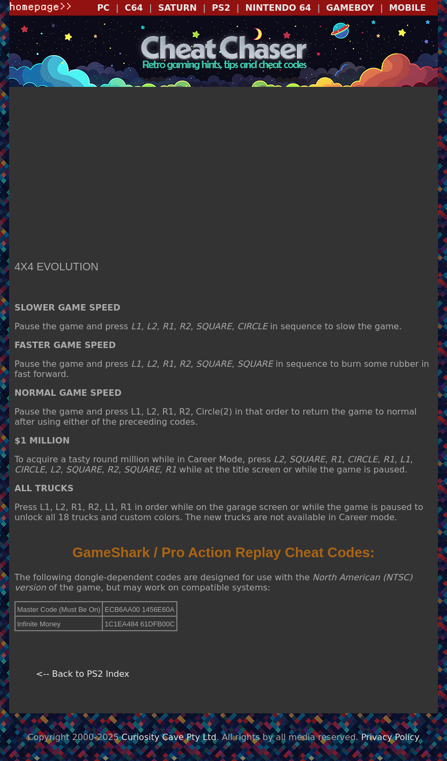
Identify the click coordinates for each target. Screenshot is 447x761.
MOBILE (407, 8)
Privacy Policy (390, 737)
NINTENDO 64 (278, 8)
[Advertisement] (223, 175)
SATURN (177, 8)
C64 (134, 8)
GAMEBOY (350, 8)
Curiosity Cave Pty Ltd (169, 737)
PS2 (221, 8)
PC (103, 8)
